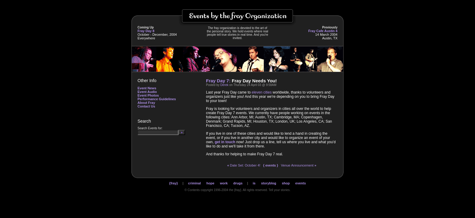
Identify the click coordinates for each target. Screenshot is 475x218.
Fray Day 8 (146, 31)
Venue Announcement (298, 165)
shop (286, 183)
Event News (147, 88)
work (224, 183)
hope (210, 183)
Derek (224, 85)
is (254, 183)
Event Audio (147, 92)
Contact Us (146, 106)
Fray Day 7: (218, 80)
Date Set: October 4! (243, 165)
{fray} (173, 183)
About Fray (146, 102)
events (300, 183)
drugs (238, 183)
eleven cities (262, 92)
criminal (194, 183)
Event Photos (148, 95)
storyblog (268, 183)
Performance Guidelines (157, 99)
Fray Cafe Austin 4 (322, 31)
